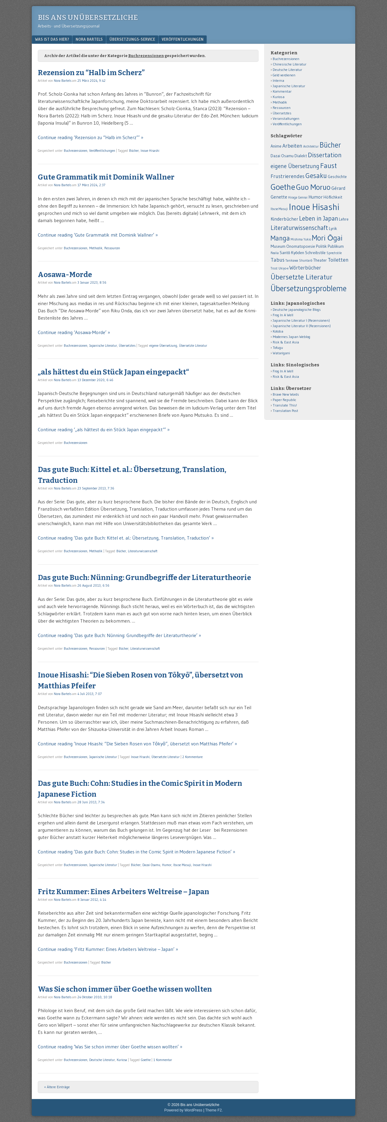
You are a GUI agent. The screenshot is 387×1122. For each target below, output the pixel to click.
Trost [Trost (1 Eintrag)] (274, 268)
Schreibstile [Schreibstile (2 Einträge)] (315, 252)
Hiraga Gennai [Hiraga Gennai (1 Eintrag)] (297, 197)
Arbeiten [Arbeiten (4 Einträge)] (292, 145)
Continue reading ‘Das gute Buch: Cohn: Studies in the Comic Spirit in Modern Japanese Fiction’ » (136, 852)
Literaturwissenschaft (143, 551)
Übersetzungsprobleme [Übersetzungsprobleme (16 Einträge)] (308, 288)
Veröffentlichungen (182, 39)
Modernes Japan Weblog (291, 336)
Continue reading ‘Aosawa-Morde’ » (74, 332)
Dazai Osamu (151, 865)
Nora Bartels (89, 39)
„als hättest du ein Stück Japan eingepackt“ (113, 372)
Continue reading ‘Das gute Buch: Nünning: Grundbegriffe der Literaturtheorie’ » (119, 635)
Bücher (134, 150)
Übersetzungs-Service (132, 39)
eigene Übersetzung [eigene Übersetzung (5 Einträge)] (295, 166)
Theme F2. (214, 1110)
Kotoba (278, 331)
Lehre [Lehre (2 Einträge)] (344, 219)
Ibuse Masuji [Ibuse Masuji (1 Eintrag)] (279, 209)
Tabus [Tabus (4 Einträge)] (278, 260)
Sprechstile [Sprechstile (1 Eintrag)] (334, 253)
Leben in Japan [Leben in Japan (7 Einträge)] (318, 218)
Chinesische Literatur (289, 64)
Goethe (146, 1060)
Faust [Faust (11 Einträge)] (328, 165)
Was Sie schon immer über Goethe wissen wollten (125, 989)
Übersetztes (127, 345)
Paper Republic (284, 399)
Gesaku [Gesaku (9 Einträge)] (316, 175)
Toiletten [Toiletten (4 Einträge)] (338, 260)
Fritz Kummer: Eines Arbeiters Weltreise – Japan (123, 892)
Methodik (95, 248)
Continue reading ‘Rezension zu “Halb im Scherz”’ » (90, 137)
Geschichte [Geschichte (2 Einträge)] (337, 176)
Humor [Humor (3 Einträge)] (315, 197)
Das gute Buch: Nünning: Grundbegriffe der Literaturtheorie (144, 577)
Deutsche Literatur (102, 1060)
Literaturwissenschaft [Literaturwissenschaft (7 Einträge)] (299, 227)
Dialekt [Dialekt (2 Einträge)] (300, 155)
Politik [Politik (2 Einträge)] (321, 246)
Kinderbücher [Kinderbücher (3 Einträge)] (284, 219)
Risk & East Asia (286, 342)
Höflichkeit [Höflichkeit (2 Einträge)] (333, 197)
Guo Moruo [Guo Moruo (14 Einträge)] (313, 187)
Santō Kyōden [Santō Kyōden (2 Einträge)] (292, 252)
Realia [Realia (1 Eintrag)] (275, 253)
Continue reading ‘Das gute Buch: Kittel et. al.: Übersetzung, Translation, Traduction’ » (126, 538)
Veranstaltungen (286, 118)
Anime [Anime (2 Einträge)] (276, 146)
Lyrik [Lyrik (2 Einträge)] (333, 228)
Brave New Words (286, 394)
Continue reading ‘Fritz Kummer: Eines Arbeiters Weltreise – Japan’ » (108, 949)
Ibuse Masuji (182, 865)
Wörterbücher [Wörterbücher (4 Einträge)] (305, 267)
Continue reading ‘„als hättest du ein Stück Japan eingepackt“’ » (104, 429)
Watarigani (281, 353)
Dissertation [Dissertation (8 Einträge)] (325, 155)
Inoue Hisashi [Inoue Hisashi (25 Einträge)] (314, 206)
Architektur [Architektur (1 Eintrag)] (311, 146)
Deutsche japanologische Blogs (297, 309)
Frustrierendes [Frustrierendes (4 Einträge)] (287, 176)
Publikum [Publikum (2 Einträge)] (336, 246)
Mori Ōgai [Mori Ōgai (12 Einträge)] (327, 237)
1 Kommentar (162, 1060)
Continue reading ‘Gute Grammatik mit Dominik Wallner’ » (98, 235)
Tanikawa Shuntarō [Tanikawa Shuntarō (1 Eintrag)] (298, 261)
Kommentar (282, 91)
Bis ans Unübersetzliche (88, 17)
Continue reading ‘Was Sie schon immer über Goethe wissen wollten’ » (110, 1047)
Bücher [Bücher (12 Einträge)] (330, 144)
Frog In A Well (283, 315)
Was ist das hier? (52, 39)
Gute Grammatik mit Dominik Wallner (106, 177)
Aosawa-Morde (65, 274)
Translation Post (285, 410)
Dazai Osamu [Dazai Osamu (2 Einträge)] (282, 155)
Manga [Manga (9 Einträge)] (280, 238)
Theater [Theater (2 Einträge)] (320, 260)
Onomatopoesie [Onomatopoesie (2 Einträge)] (300, 246)
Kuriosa (122, 1060)
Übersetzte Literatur (193, 345)
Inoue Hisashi (150, 150)
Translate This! (285, 405)
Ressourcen (112, 248)
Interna (278, 80)
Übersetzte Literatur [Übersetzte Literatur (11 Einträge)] (302, 277)
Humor (166, 865)
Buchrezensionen (75, 150)
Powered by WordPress (183, 1110)
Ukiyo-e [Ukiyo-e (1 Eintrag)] (283, 268)
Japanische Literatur (103, 345)
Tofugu (278, 347)
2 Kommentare (192, 757)
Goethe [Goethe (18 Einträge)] (283, 187)
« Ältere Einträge (57, 1087)
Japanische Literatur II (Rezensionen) (302, 326)
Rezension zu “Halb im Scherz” (91, 73)
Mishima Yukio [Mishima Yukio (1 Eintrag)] (301, 239)
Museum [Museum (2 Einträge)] (278, 246)
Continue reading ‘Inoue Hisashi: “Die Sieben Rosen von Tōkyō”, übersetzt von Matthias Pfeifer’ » (137, 744)
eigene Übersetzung (163, 345)
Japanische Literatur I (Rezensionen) (301, 320)
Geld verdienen (284, 75)
